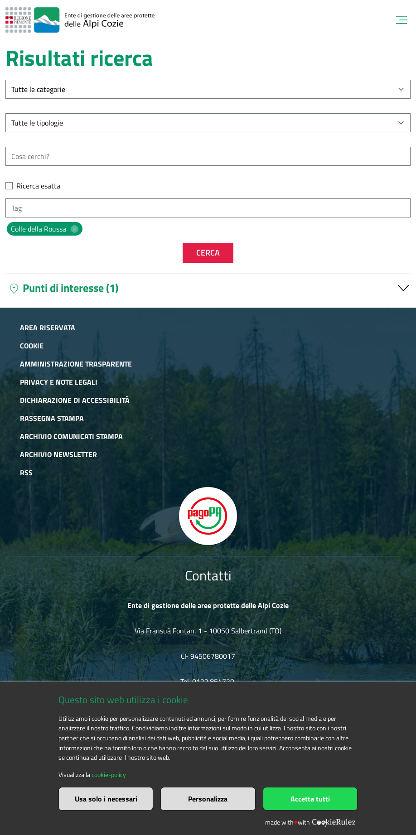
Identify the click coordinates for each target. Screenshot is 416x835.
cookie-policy (109, 775)
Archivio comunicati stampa (71, 436)
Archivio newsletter (58, 454)
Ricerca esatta (38, 185)
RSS (26, 472)
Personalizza (207, 798)
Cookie (32, 345)
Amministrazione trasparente (76, 363)
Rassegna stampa (52, 418)
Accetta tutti (310, 798)
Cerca (208, 252)
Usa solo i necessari (106, 798)
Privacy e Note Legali (58, 381)
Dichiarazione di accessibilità (75, 400)
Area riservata (47, 327)
